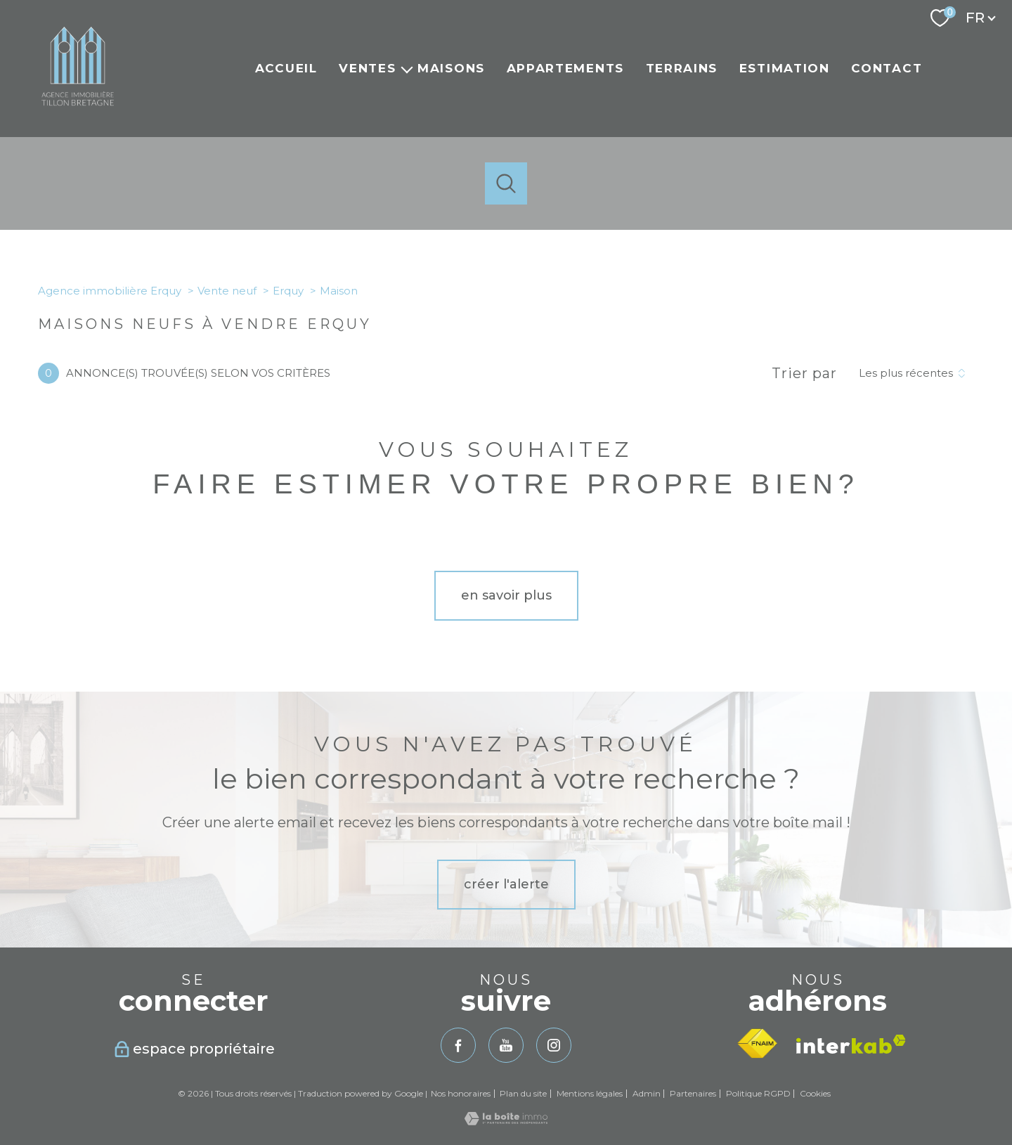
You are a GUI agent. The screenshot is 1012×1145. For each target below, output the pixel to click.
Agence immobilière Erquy (109, 290)
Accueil (286, 68)
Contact (886, 68)
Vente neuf (227, 290)
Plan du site (523, 1093)
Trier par (804, 373)
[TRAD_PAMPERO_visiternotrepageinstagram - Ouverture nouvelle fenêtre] (553, 1045)
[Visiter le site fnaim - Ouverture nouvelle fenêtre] (757, 1044)
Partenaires (693, 1093)
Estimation (784, 68)
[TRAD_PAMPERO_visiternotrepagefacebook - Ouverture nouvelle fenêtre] (458, 1045)
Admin (646, 1093)
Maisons (451, 68)
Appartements (565, 68)
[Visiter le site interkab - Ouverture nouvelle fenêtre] (851, 1044)
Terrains (682, 68)
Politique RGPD (758, 1093)
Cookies (815, 1094)
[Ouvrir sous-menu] (407, 68)
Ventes (367, 68)
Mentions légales (590, 1093)
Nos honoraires (461, 1093)
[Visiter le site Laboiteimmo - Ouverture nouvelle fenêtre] (506, 1121)
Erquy (288, 290)
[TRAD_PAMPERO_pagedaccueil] (77, 113)
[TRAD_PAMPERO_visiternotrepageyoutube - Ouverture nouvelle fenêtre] (506, 1045)
